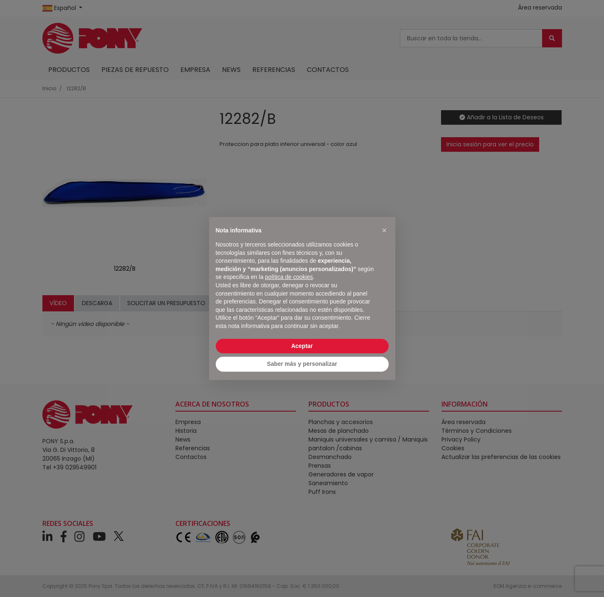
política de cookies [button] (289, 277)
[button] (384, 230)
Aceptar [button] (302, 346)
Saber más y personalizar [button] (302, 363)
